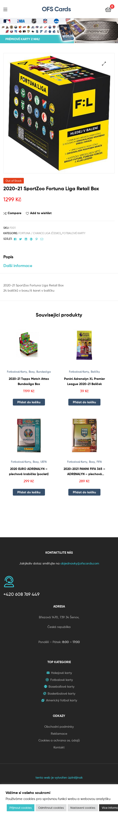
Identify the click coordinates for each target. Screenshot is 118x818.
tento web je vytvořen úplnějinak (59, 777)
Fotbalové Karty (73, 233)
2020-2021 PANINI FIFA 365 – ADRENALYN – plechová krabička (84, 471)
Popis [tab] (8, 256)
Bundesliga (43, 371)
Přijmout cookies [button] (20, 807)
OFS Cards (56, 9)
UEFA (43, 461)
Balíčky (95, 371)
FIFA (99, 461)
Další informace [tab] (17, 265)
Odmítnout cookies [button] (51, 807)
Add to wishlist (40, 213)
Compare (14, 213)
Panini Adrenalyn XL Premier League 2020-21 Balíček (84, 381)
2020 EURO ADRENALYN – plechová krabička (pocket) (29, 471)
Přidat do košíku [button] (28, 402)
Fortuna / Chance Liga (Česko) (39, 233)
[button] (104, 64)
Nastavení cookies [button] (82, 807)
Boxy (32, 371)
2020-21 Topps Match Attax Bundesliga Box (29, 381)
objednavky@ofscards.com (79, 563)
